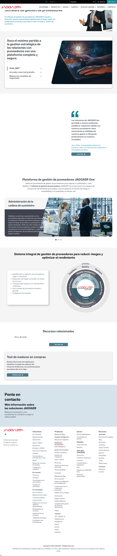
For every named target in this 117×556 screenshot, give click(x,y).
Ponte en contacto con (10, 445)
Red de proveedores (61, 440)
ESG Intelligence (60, 447)
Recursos (101, 7)
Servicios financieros (40, 451)
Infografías (102, 455)
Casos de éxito (82, 445)
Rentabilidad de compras (38, 510)
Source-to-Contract (61, 450)
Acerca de (80, 455)
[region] (58, 219)
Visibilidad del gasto (39, 518)
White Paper (103, 463)
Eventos (101, 472)
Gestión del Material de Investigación (61, 482)
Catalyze (58, 514)
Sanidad (35, 453)
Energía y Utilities (38, 448)
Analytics (58, 532)
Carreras (80, 460)
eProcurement (59, 479)
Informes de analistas (106, 437)
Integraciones (59, 519)
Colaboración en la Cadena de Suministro (61, 488)
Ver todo (58, 344)
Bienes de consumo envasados (39, 464)
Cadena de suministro (36, 485)
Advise (57, 527)
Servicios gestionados (81, 475)
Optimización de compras (38, 514)
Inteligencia (58, 521)
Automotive (36, 440)
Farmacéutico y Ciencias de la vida (39, 457)
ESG (78, 467)
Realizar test (16, 375)
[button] (82, 2)
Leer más (80, 154)
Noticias (101, 458)
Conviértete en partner (82, 438)
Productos (56, 7)
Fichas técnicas (104, 450)
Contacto (112, 7)
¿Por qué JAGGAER (88, 7)
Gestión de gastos (61, 452)
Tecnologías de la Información (39, 481)
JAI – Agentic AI (60, 516)
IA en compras (37, 492)
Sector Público (38, 443)
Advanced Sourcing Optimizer (61, 466)
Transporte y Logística (37, 468)
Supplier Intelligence (62, 437)
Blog (100, 440)
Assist (57, 529)
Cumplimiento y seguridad (82, 464)
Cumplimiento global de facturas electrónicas (62, 505)
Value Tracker (59, 459)
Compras (36, 475)
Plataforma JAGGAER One (84, 471)
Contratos (58, 473)
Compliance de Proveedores (38, 521)
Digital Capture (60, 498)
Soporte (79, 447)
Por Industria (37, 434)
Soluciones (44, 7)
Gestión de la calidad (62, 493)
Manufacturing (37, 437)
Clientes (75, 7)
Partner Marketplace (83, 434)
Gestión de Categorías (58, 456)
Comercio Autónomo (84, 458)
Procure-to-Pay (60, 476)
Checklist (102, 445)
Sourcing (58, 463)
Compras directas (39, 498)
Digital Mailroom (60, 501)
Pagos (57, 510)
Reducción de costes (40, 495)
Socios (66, 7)
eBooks (101, 453)
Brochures (102, 442)
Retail (34, 460)
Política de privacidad (10, 440)
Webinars (102, 469)
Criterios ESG (37, 500)
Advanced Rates (60, 470)
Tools (100, 461)
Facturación (59, 496)
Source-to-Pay (60, 434)
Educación (36, 445)
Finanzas (36, 478)
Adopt (57, 524)
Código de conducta (10, 442)
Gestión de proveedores (59, 443)
